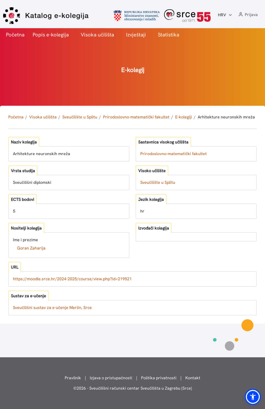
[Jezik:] (225, 15)
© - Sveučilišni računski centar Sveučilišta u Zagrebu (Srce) (132, 388)
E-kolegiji (183, 117)
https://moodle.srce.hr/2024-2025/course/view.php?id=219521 (72, 279)
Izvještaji (136, 34)
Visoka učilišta (97, 34)
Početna (15, 34)
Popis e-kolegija (51, 34)
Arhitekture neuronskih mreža (226, 117)
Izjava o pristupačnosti (111, 378)
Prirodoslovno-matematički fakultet (136, 117)
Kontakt (192, 378)
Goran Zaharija (31, 248)
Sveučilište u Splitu (79, 117)
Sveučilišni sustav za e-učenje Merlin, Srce (52, 307)
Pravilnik (73, 378)
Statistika (168, 34)
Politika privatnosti (158, 378)
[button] (247, 15)
